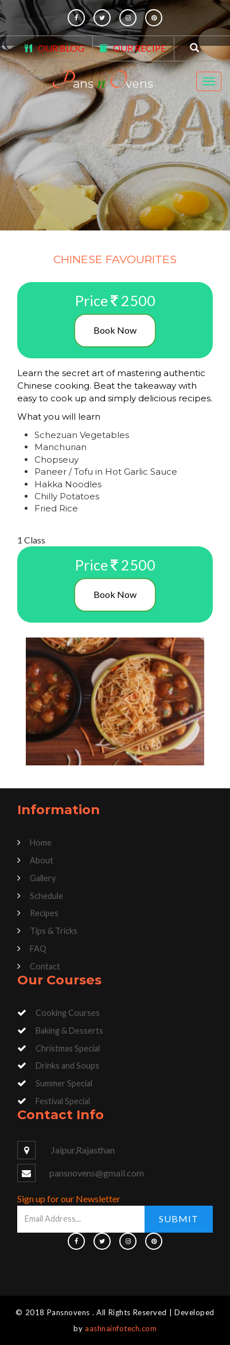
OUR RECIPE (139, 47)
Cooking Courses (68, 1013)
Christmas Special (68, 1048)
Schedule (46, 896)
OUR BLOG (61, 47)
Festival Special (63, 1101)
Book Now (115, 329)
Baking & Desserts (69, 1030)
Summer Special (64, 1083)
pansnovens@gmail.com (96, 1172)
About (41, 860)
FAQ (38, 948)
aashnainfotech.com (121, 1328)
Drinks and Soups (67, 1065)
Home (41, 842)
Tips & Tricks (53, 931)
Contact (45, 966)
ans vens (102, 81)
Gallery (43, 878)
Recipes (44, 913)
